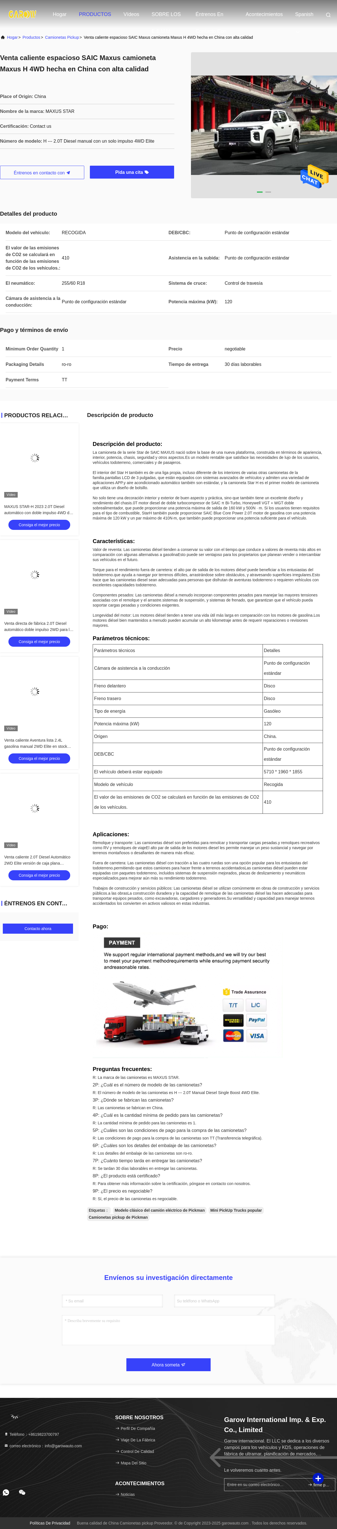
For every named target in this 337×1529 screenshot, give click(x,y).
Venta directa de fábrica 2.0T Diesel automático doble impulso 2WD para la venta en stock (38, 629)
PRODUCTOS (95, 14)
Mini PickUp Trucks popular (236, 1210)
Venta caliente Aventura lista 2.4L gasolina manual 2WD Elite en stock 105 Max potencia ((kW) (35, 746)
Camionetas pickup (62, 37)
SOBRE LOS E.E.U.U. (166, 17)
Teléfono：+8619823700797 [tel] (31, 1434)
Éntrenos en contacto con (210, 17)
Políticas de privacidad (50, 1523)
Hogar (60, 14)
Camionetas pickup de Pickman (118, 1217)
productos (31, 37)
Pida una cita (132, 172)
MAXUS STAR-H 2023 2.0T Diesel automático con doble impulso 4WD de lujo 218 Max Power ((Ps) (38, 512)
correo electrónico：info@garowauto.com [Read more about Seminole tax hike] (43, 1446)
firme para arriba (319, 1484)
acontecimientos (264, 14)
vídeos (131, 14)
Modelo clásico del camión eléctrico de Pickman (160, 1210)
